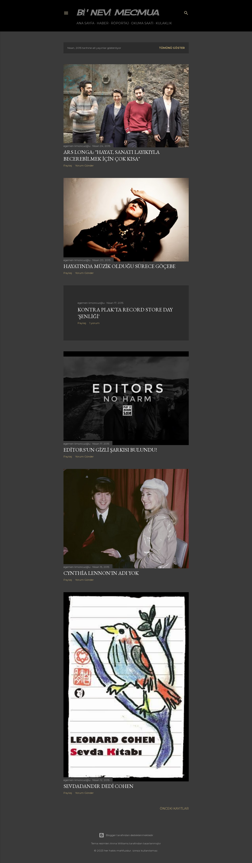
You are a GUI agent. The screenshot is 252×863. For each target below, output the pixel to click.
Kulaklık (164, 23)
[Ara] (186, 12)
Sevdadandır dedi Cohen (98, 786)
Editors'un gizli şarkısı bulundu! (110, 449)
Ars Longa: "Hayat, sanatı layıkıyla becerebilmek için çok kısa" (111, 155)
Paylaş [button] (67, 165)
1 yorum (94, 323)
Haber (102, 23)
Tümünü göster (172, 47)
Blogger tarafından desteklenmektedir (126, 835)
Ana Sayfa (85, 23)
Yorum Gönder (84, 165)
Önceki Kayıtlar (174, 808)
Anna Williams (119, 843)
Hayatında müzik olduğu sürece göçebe (119, 266)
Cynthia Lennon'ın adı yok (101, 573)
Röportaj (120, 23)
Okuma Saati (142, 23)
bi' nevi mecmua (118, 12)
